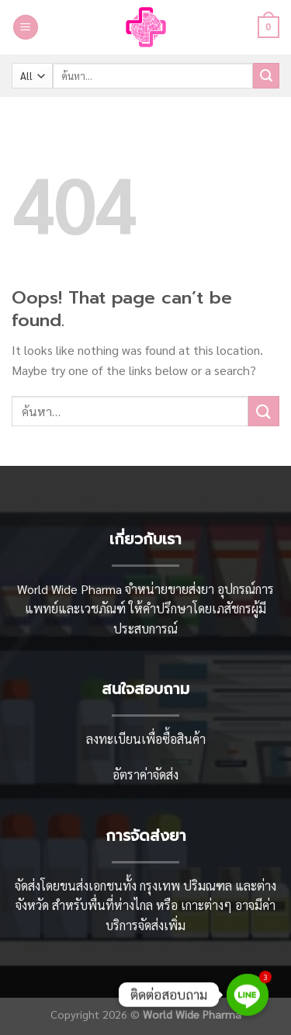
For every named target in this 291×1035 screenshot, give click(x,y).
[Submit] (266, 76)
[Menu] (25, 27)
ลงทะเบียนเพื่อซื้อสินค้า (146, 739)
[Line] (247, 995)
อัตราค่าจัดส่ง (145, 774)
